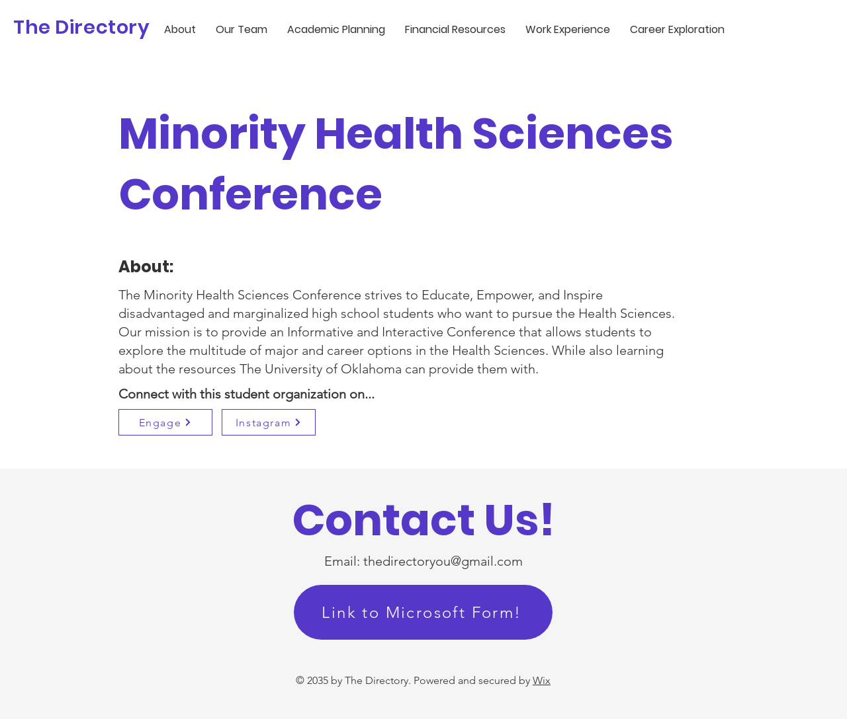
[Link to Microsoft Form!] (423, 612)
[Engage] (165, 422)
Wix (542, 680)
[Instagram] (269, 422)
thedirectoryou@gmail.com (443, 561)
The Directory (81, 27)
